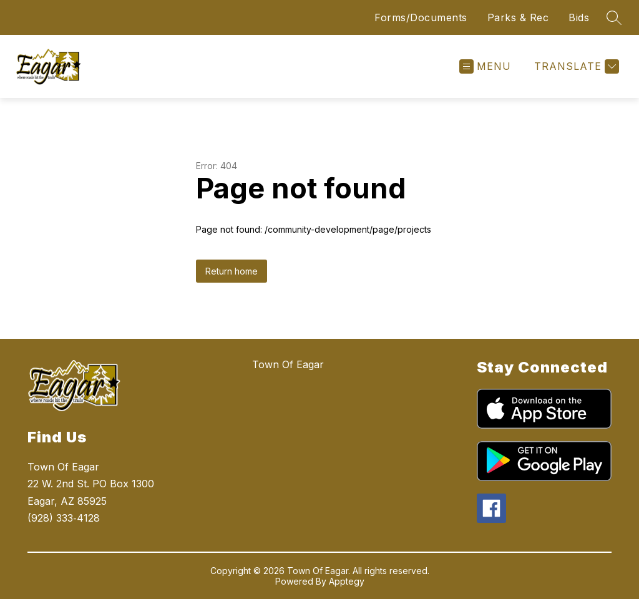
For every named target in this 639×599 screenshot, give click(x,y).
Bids (578, 17)
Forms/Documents (420, 17)
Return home (231, 271)
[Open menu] (485, 66)
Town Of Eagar (288, 364)
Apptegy (346, 581)
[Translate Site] (575, 66)
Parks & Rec (518, 17)
